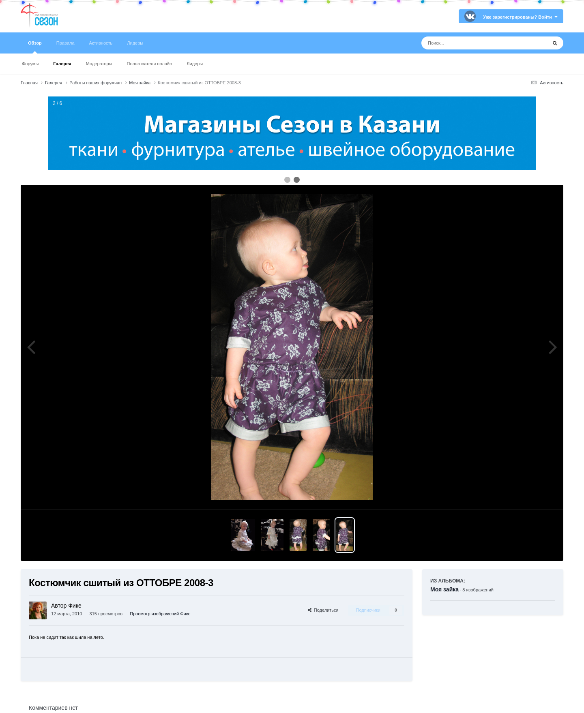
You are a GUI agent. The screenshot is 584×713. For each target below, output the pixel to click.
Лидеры (195, 63)
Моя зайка (444, 589)
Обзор (35, 47)
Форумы (30, 63)
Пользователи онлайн (149, 63)
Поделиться (323, 610)
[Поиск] (469, 42)
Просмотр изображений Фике (160, 613)
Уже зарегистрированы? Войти (520, 17)
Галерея (62, 63)
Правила (65, 43)
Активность (101, 43)
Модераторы (99, 63)
